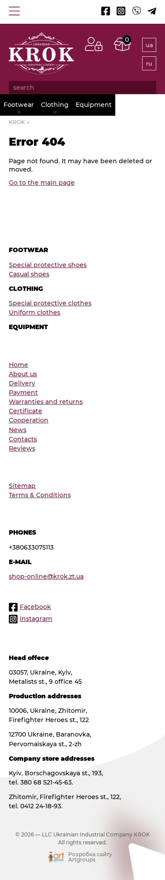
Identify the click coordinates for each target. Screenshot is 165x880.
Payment (23, 392)
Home (18, 365)
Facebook (35, 607)
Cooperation (28, 420)
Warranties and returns (46, 402)
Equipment (94, 105)
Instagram (36, 619)
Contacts (23, 439)
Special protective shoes (48, 265)
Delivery (22, 383)
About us (23, 374)
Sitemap (22, 486)
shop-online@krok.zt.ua (46, 576)
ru (149, 63)
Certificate (25, 411)
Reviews (22, 448)
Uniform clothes (34, 312)
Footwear (19, 105)
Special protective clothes (50, 303)
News (17, 430)
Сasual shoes (29, 274)
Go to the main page (42, 183)
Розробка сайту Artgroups (90, 857)
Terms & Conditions (40, 495)
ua (149, 44)
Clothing (55, 105)
